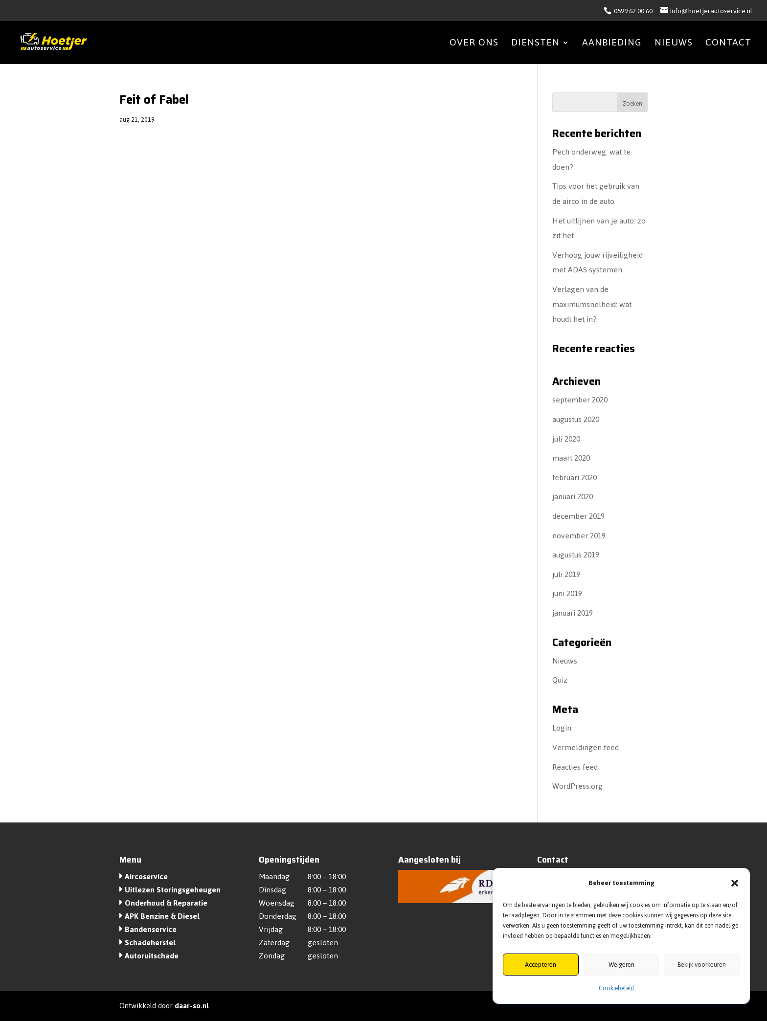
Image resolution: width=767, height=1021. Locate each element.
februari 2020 (574, 477)
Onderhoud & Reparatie (166, 902)
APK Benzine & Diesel (162, 916)
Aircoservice (146, 876)
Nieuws (673, 45)
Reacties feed (575, 767)
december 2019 (578, 516)
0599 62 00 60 (632, 11)
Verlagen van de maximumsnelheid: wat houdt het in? (592, 304)
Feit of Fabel (153, 99)
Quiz (559, 680)
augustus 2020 (575, 419)
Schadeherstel (150, 942)
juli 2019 (566, 574)
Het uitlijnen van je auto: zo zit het (599, 228)
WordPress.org (577, 786)
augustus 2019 (575, 554)
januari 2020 (572, 496)
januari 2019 (572, 613)
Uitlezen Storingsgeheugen (173, 889)
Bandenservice (151, 929)
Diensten (535, 45)
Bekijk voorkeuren (701, 964)
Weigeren (621, 964)
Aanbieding (612, 45)
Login (561, 727)
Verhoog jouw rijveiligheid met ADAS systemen (597, 262)
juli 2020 (566, 438)
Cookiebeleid (616, 988)
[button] (735, 883)
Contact (728, 45)
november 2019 (579, 535)
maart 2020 (571, 458)
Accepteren (540, 964)
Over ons (474, 45)
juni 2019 (567, 593)
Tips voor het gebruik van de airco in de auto (595, 193)
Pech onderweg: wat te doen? (591, 159)
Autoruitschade (152, 955)
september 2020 (580, 399)
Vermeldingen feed (585, 747)
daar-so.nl (192, 1006)
